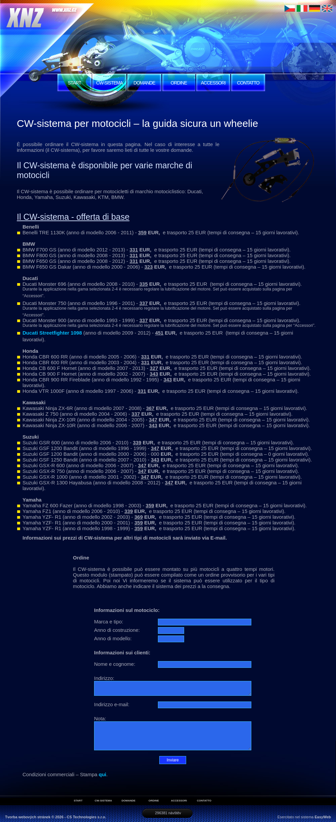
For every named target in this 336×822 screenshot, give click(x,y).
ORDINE (179, 82)
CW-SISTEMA (109, 82)
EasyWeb (322, 817)
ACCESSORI (213, 82)
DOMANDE (144, 82)
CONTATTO (248, 82)
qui (103, 774)
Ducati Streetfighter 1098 (52, 333)
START (74, 82)
